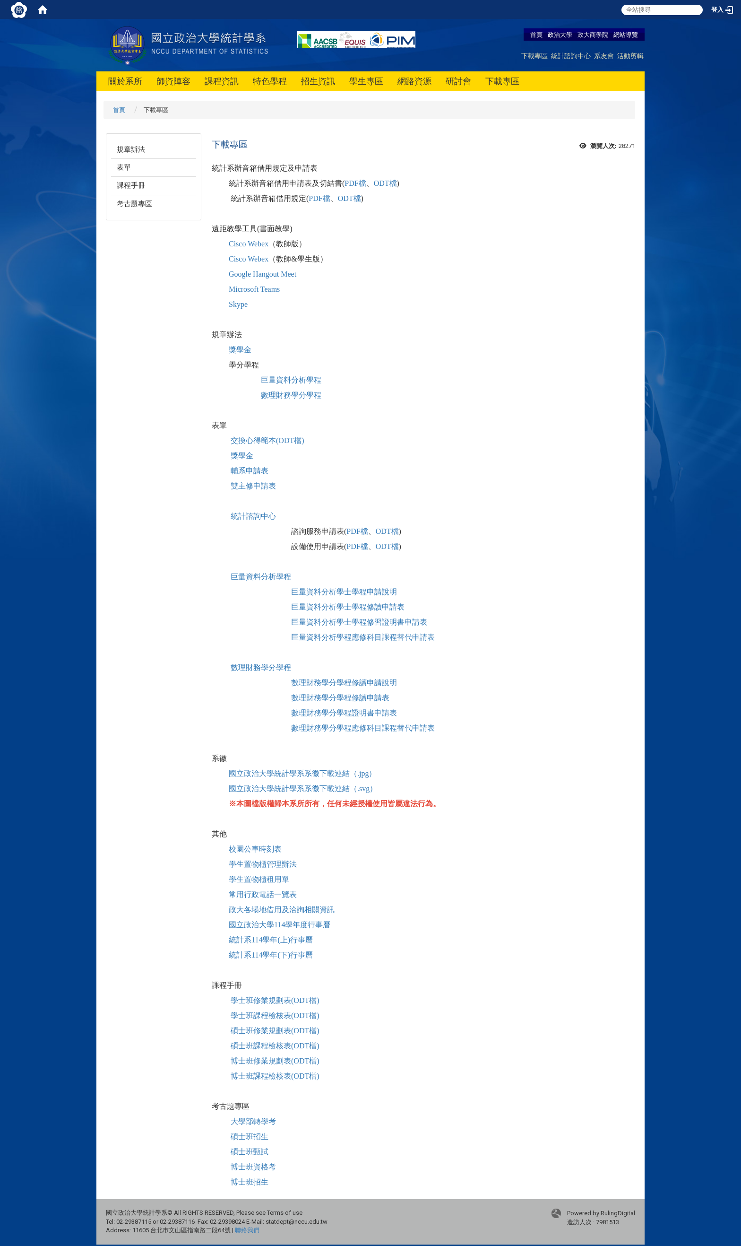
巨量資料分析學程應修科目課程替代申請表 (363, 637)
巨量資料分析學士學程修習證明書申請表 (359, 622)
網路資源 (414, 81)
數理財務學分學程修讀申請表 (340, 698)
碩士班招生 (249, 1137)
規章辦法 (131, 149)
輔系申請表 (249, 471)
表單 (124, 167)
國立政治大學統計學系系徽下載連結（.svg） (303, 788)
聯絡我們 (247, 1230)
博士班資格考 (253, 1167)
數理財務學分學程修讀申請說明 (344, 683)
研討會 (458, 81)
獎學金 (240, 350)
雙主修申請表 (253, 486)
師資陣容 (173, 81)
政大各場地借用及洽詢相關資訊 (282, 910)
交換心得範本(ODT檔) (267, 440)
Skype (238, 304)
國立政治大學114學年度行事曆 (279, 925)
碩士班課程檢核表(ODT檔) (275, 1046)
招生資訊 (318, 81)
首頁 (536, 34)
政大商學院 (593, 34)
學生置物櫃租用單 (259, 879)
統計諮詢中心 (571, 55)
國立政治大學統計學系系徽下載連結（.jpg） (302, 773)
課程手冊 (131, 185)
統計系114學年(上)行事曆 (271, 940)
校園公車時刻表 (255, 849)
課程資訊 (222, 81)
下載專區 (534, 55)
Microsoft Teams (254, 289)
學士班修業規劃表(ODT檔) (275, 1000)
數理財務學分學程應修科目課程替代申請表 (363, 728)
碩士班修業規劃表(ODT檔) (275, 1031)
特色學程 (270, 81)
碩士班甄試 (249, 1152)
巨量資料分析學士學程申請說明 (344, 592)
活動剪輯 (630, 55)
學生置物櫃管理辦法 (263, 864)
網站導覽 (625, 34)
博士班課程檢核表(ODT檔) (275, 1076)
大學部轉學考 (253, 1121)
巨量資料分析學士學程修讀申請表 (348, 607)
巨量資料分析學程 (291, 380)
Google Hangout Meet (262, 274)
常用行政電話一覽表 (263, 894)
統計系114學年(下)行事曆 (271, 955)
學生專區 (366, 81)
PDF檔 (355, 183)
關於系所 (125, 81)
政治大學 (560, 34)
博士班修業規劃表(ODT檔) (275, 1061)
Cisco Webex (248, 244)
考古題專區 (134, 204)
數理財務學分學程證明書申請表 (344, 713)
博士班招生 (249, 1182)
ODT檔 (385, 183)
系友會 (604, 55)
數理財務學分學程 (291, 395)
